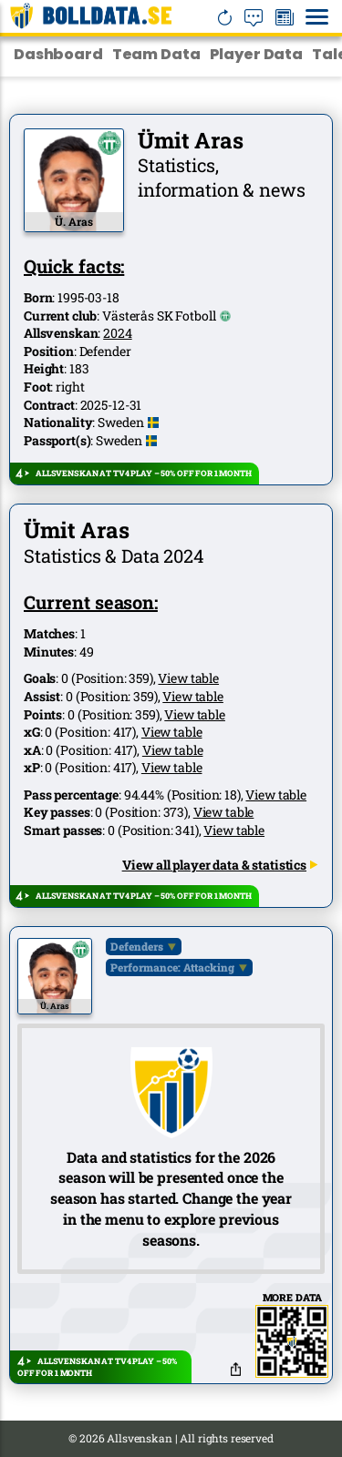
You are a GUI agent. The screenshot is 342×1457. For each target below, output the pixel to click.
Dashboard (58, 54)
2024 (117, 332)
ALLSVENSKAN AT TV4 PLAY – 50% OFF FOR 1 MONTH (144, 473)
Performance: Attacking (172, 967)
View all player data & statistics (220, 864)
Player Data (256, 54)
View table (188, 678)
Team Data (156, 54)
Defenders (136, 946)
